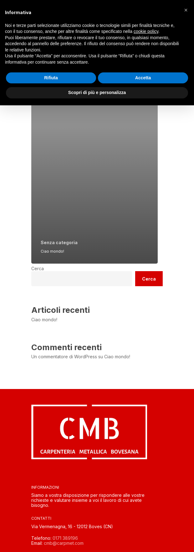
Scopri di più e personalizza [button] (97, 92)
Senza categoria (59, 242)
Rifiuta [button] (51, 77)
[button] (186, 10)
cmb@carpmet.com (64, 543)
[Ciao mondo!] (94, 172)
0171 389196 (65, 538)
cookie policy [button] (146, 31)
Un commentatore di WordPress (64, 356)
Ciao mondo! (44, 319)
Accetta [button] (143, 77)
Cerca (37, 268)
